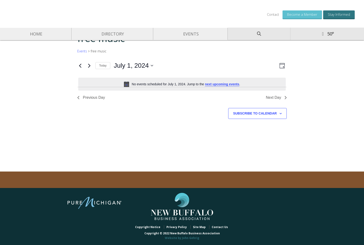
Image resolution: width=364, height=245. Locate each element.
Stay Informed (339, 14)
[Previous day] (80, 65)
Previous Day (91, 97)
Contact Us (220, 227)
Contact (273, 14)
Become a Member (302, 14)
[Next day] (89, 65)
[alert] (182, 84)
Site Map (199, 227)
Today (103, 65)
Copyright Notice (147, 227)
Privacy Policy (176, 227)
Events (82, 51)
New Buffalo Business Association (44, 13)
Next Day (276, 97)
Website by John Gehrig (182, 238)
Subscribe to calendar (255, 113)
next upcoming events (222, 84)
